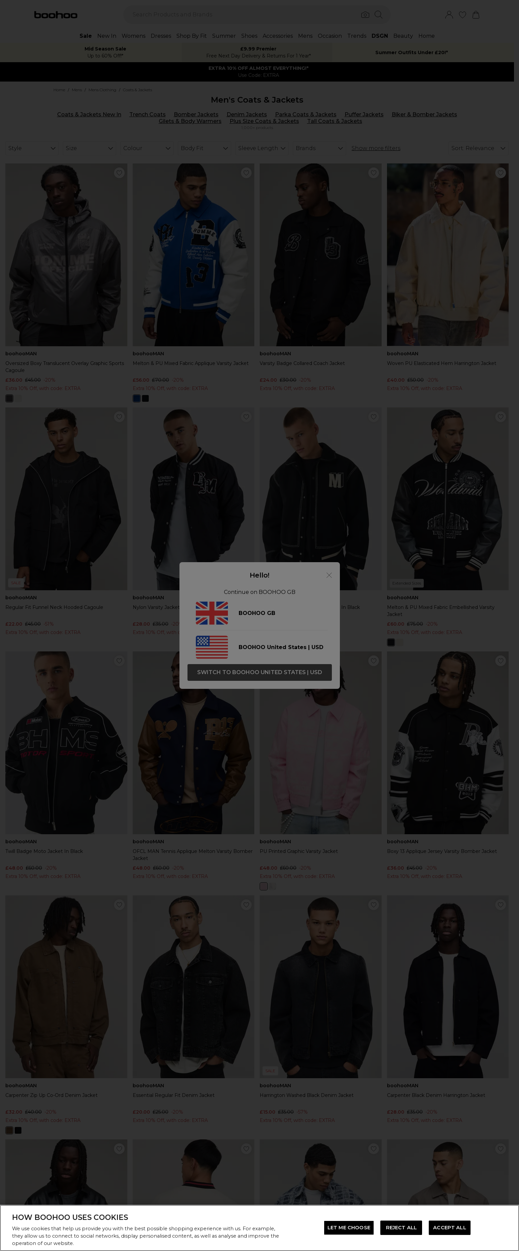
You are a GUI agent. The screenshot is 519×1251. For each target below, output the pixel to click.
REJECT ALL (401, 1228)
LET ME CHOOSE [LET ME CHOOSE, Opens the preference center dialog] (349, 1228)
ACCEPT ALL (449, 1228)
